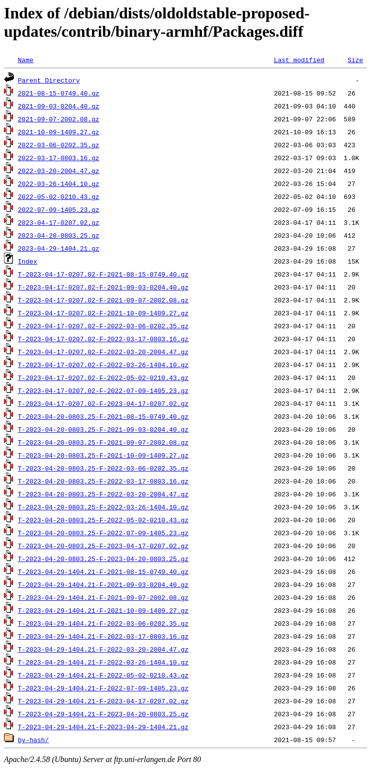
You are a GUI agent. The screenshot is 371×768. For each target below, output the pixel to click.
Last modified (299, 59)
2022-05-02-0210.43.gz (58, 196)
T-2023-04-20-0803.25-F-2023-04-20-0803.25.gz (103, 558)
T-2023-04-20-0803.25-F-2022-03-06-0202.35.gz (103, 468)
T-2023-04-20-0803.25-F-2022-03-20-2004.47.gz (103, 493)
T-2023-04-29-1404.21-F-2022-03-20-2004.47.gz (103, 649)
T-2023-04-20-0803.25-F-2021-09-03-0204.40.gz (103, 429)
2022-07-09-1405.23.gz (58, 209)
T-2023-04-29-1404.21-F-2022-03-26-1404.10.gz (103, 662)
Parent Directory (49, 80)
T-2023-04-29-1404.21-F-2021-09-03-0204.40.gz (103, 584)
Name (25, 59)
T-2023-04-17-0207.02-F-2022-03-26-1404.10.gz (103, 364)
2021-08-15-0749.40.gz (58, 93)
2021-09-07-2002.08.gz (58, 118)
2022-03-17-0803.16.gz (58, 157)
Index (27, 261)
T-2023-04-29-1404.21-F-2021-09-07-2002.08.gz (103, 597)
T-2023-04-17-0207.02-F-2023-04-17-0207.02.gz (103, 403)
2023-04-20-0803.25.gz (58, 235)
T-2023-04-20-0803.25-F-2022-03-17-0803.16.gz (103, 481)
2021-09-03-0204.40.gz (58, 105)
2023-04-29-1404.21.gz (58, 248)
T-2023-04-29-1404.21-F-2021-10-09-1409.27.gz (103, 610)
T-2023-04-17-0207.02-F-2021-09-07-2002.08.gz (103, 299)
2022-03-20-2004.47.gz (58, 170)
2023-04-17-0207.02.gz (58, 222)
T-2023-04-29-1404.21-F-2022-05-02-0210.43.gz (103, 675)
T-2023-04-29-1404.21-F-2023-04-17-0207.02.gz (103, 700)
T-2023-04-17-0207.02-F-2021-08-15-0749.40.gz (103, 274)
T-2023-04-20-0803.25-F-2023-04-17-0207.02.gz (103, 545)
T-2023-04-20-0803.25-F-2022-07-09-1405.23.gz (103, 532)
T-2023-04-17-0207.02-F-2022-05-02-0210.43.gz (103, 377)
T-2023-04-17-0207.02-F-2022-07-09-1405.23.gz (103, 390)
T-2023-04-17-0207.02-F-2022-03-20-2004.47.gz (103, 351)
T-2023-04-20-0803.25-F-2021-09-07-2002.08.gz (103, 442)
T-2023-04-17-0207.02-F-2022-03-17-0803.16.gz (103, 338)
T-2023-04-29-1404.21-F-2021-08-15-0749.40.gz (103, 571)
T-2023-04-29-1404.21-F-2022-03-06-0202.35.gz (103, 623)
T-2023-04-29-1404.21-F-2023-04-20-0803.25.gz (103, 713)
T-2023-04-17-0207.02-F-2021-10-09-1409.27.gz (103, 312)
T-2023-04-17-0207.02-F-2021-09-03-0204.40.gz (103, 287)
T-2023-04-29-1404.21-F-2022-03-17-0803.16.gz (103, 636)
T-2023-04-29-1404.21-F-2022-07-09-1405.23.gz (103, 687)
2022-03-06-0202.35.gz (58, 144)
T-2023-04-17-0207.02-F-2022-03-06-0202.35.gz (103, 325)
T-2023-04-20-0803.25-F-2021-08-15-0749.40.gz (103, 416)
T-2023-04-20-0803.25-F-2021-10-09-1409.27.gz (103, 455)
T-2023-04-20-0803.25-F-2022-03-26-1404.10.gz (103, 506)
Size (355, 59)
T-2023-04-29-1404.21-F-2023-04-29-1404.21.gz (103, 726)
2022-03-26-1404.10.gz (58, 183)
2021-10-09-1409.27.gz (58, 131)
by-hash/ (33, 739)
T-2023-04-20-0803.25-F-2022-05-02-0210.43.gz (103, 519)
